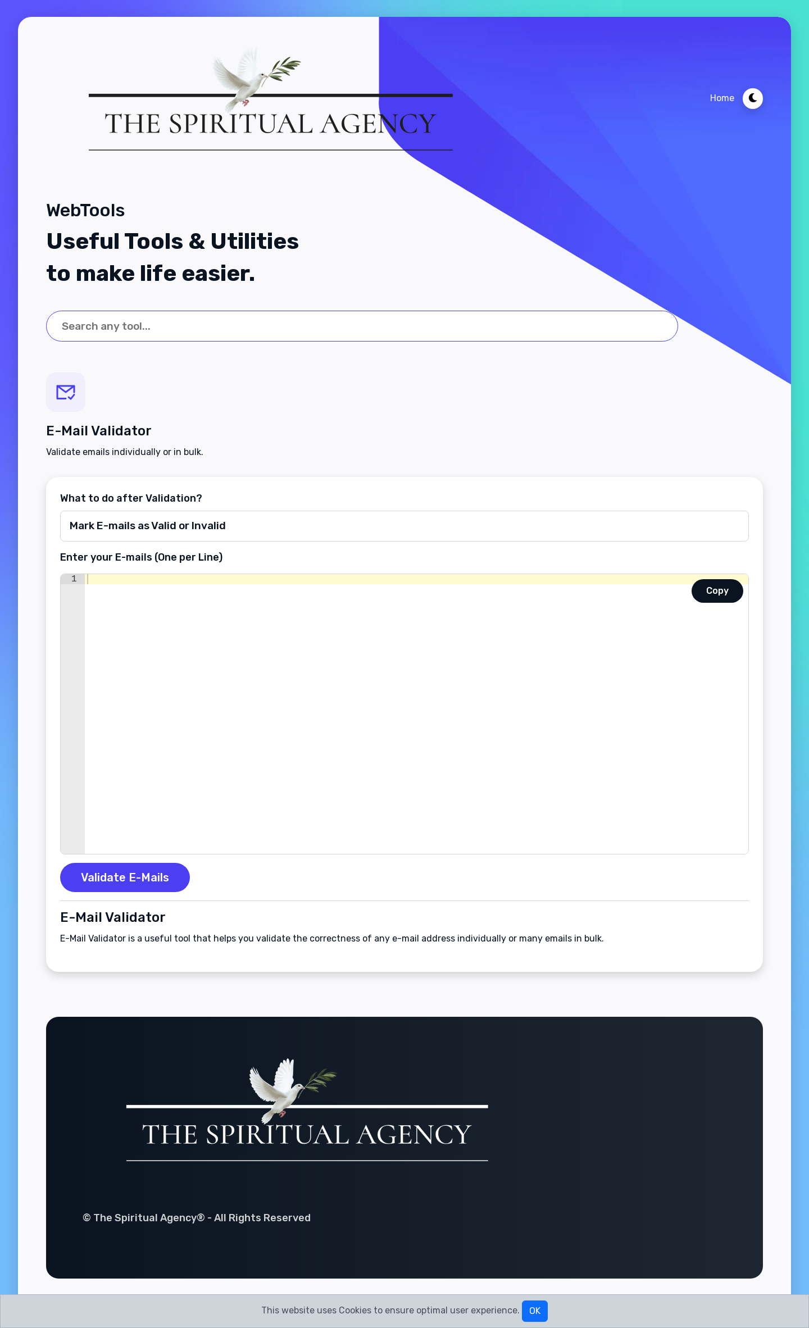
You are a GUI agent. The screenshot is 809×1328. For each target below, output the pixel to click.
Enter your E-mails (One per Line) (141, 557)
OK (534, 1311)
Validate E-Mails (125, 877)
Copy (717, 590)
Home (722, 98)
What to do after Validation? (131, 498)
